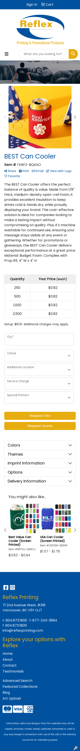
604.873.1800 (16, 620)
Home (8, 653)
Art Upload (12, 698)
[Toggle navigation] (6, 54)
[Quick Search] (43, 54)
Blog (6, 692)
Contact (10, 665)
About (8, 659)
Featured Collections (20, 686)
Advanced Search (17, 680)
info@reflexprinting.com (23, 630)
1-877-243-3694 (43, 620)
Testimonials (13, 671)
